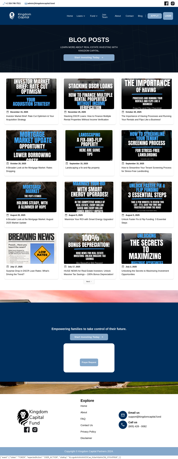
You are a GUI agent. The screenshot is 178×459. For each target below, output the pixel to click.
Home (70, 16)
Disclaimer (86, 438)
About (118, 16)
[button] (81, 16)
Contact (130, 16)
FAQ (82, 418)
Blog (140, 16)
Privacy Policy (88, 431)
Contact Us (86, 425)
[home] (34, 16)
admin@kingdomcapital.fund (41, 3)
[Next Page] (89, 281)
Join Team (105, 15)
